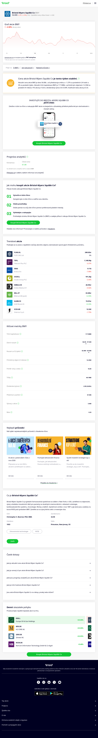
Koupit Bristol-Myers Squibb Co (49, 143)
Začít (12, 541)
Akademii (51, 229)
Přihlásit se (87, 3)
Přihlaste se (11, 173)
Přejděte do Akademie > (49, 483)
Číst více (11, 476)
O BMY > (16, 68)
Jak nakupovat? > (28, 68)
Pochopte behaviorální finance (48, 458)
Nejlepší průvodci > (43, 68)
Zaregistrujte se (9, 57)
